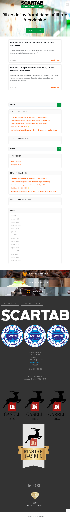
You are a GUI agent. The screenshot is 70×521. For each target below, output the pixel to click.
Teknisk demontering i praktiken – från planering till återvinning (30, 120)
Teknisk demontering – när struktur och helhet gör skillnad (29, 123)
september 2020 (16, 260)
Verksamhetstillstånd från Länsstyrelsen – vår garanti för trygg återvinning (34, 130)
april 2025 (14, 232)
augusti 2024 (15, 247)
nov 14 (14, 87)
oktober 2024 (15, 244)
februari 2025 (15, 238)
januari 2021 (14, 254)
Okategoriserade (16, 164)
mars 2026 (14, 216)
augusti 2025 (15, 228)
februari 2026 (15, 219)
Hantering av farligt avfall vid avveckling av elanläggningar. (29, 117)
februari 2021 (15, 251)
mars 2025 (14, 235)
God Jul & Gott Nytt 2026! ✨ (20, 127)
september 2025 (16, 225)
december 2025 (15, 222)
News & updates (16, 161)
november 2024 (15, 241)
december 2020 (15, 257)
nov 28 (14, 60)
